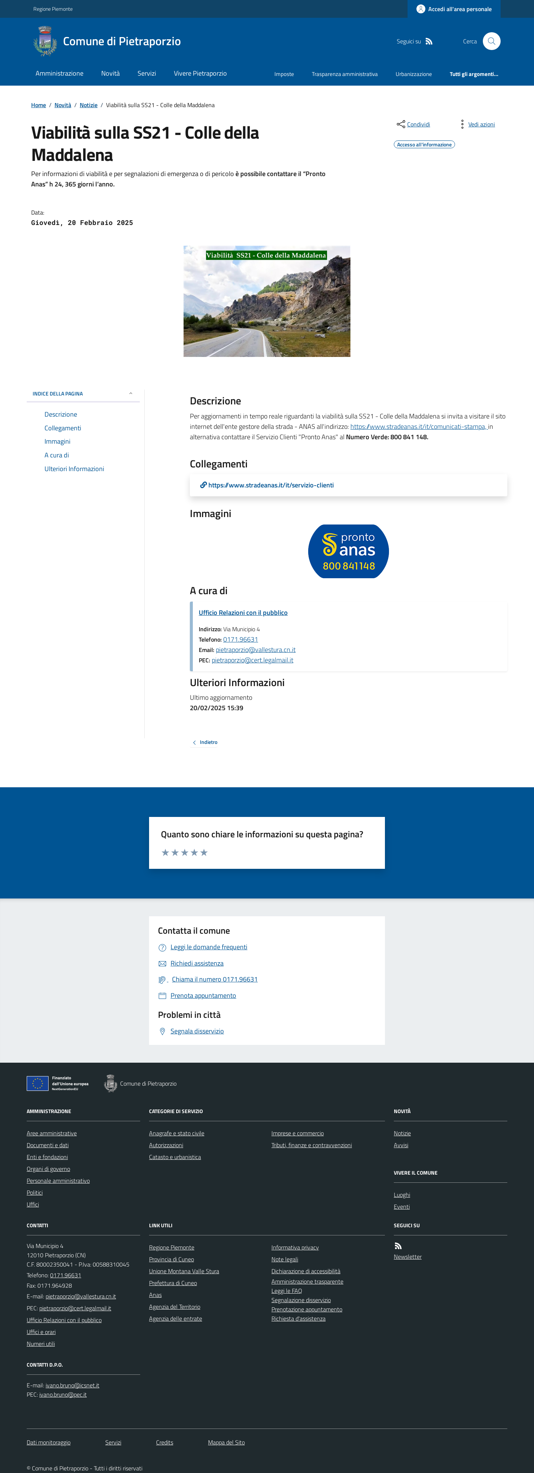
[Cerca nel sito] (489, 41)
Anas (155, 1294)
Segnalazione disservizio (301, 1299)
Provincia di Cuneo (171, 1259)
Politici (35, 1192)
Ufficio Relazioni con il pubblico (243, 613)
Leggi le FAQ (286, 1290)
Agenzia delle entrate (175, 1318)
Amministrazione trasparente (307, 1281)
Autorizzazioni (166, 1145)
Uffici (33, 1204)
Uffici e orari (41, 1331)
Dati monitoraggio (48, 1442)
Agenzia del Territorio (174, 1306)
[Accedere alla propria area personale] (454, 9)
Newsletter (408, 1256)
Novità (110, 73)
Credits (164, 1442)
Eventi (402, 1206)
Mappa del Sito (226, 1442)
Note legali (284, 1259)
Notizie (89, 104)
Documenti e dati (48, 1145)
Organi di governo (48, 1168)
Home (38, 104)
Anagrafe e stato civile (176, 1133)
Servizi (147, 73)
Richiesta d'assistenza (298, 1318)
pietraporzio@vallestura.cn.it (256, 650)
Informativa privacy (295, 1247)
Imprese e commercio (297, 1133)
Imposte (284, 74)
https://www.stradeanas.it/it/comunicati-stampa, (419, 426)
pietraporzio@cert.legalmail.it (252, 660)
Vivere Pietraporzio (200, 73)
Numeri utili (41, 1343)
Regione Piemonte (53, 9)
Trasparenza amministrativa (345, 74)
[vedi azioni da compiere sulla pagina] (476, 124)
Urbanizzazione (414, 74)
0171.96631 (240, 639)
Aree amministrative (52, 1133)
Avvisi (401, 1145)
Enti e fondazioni (47, 1156)
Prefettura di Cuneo (173, 1282)
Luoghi (402, 1194)
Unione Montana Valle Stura (184, 1271)
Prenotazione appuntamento (306, 1309)
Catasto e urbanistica (175, 1156)
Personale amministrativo (58, 1180)
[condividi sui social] (413, 124)
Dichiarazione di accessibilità (305, 1271)
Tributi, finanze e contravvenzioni (311, 1145)
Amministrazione (59, 73)
